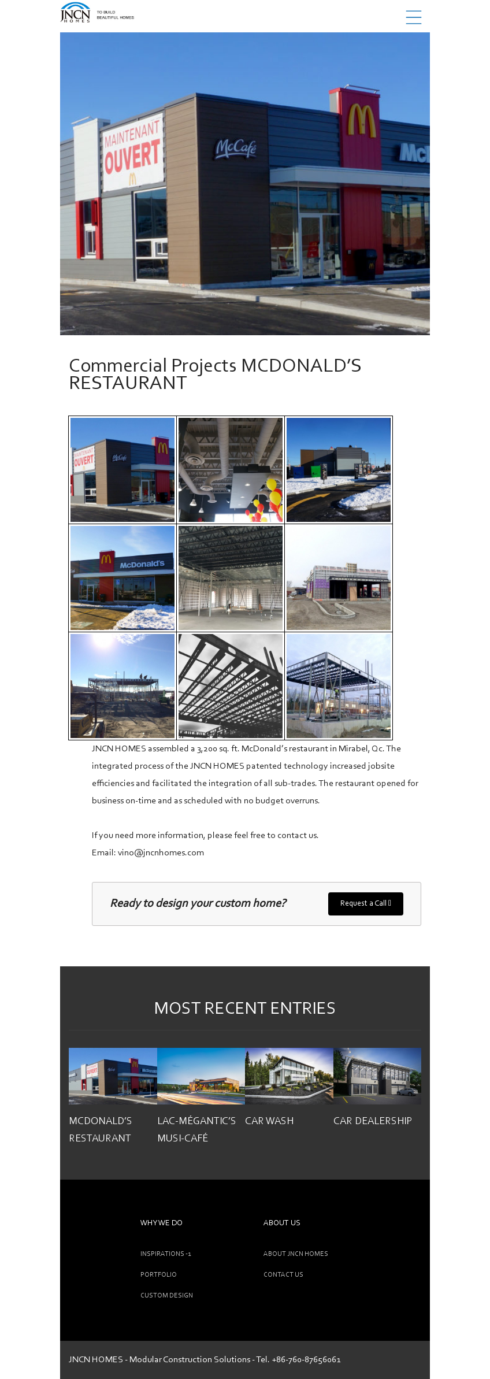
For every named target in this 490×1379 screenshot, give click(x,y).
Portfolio (158, 1275)
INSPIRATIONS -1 (165, 1254)
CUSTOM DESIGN (166, 1295)
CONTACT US (283, 1275)
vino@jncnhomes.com (161, 853)
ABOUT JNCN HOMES (295, 1254)
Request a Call (365, 903)
